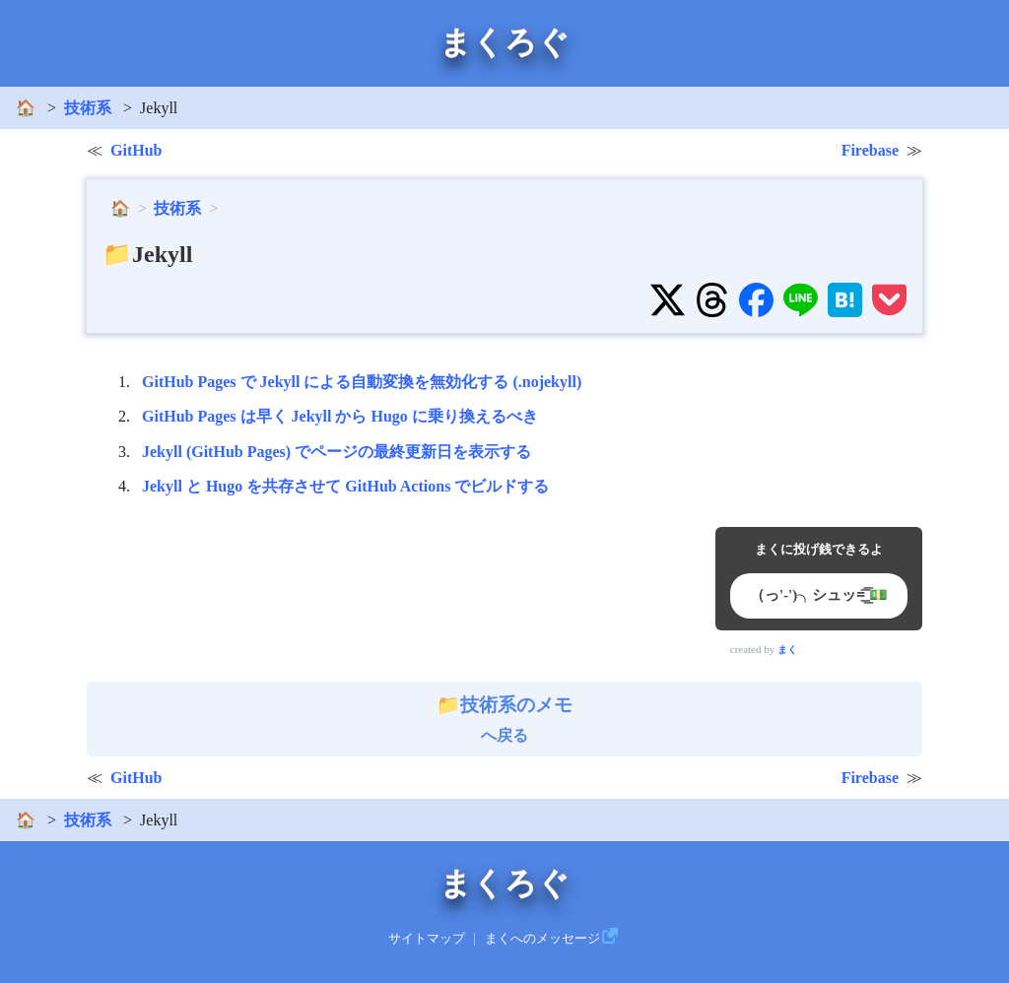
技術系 (87, 107)
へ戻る (504, 719)
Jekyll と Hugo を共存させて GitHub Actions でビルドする (345, 486)
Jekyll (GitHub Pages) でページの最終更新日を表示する (336, 451)
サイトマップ (426, 939)
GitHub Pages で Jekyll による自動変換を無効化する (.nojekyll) (361, 381)
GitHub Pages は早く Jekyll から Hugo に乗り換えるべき (340, 416)
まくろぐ (504, 42)
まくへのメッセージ (542, 939)
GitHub (136, 150)
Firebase (870, 150)
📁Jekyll (147, 254)
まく (787, 649)
